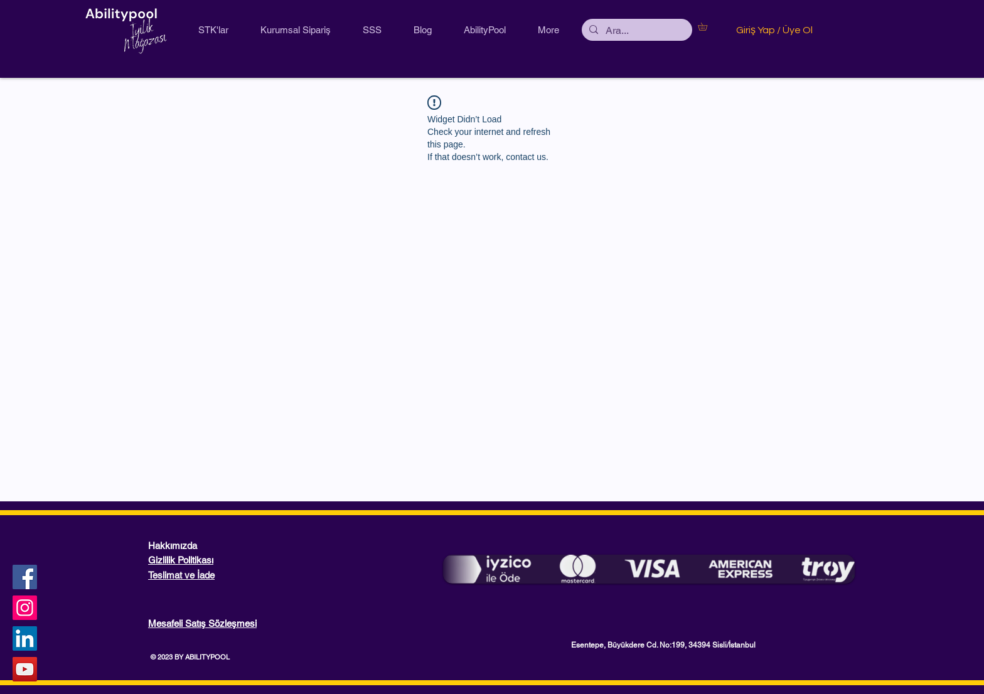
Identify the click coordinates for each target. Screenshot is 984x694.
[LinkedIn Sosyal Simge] (25, 638)
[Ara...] (636, 31)
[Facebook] (25, 577)
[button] (706, 26)
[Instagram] (25, 607)
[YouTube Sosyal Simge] (25, 669)
